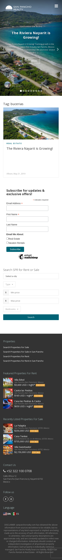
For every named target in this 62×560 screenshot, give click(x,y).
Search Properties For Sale (16, 347)
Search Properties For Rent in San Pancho (23, 360)
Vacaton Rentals (16, 243)
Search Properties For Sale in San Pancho (23, 351)
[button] (4, 48)
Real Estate (14, 143)
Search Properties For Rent (16, 356)
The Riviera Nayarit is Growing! (30, 148)
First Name (12, 214)
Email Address (14, 203)
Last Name (11, 224)
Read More (31, 60)
